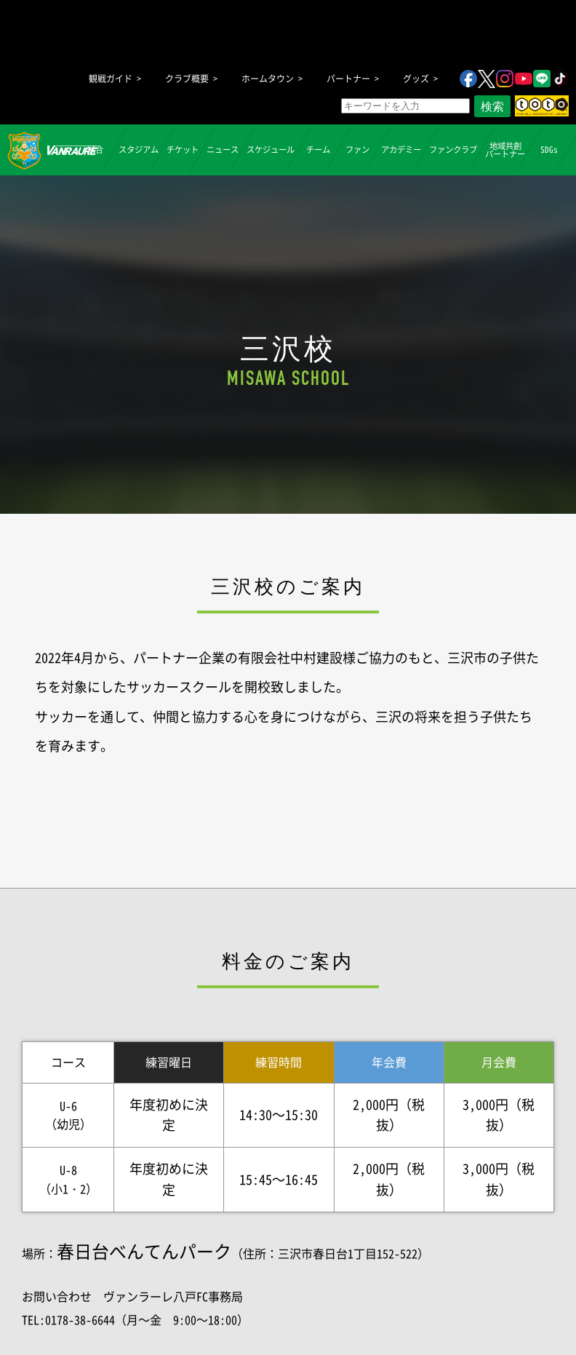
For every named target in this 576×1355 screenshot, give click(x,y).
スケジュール (271, 149)
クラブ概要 (187, 78)
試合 (95, 149)
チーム (318, 149)
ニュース (223, 149)
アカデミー (401, 149)
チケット (183, 149)
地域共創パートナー (505, 149)
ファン (357, 149)
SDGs (548, 149)
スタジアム (139, 149)
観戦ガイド (110, 78)
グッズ (416, 78)
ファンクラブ (453, 149)
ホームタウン (267, 78)
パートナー (348, 78)
